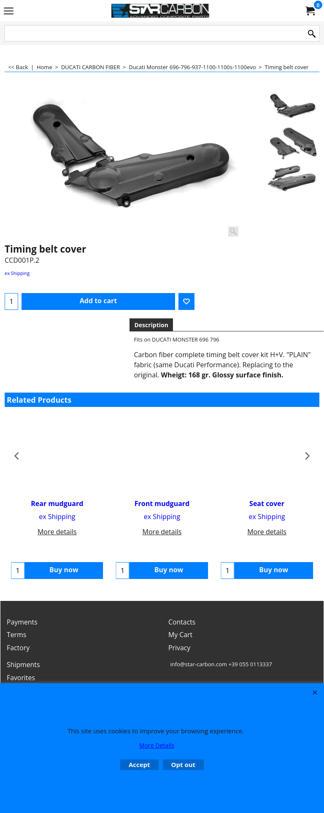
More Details (156, 745)
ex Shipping (17, 273)
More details (57, 531)
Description (151, 325)
